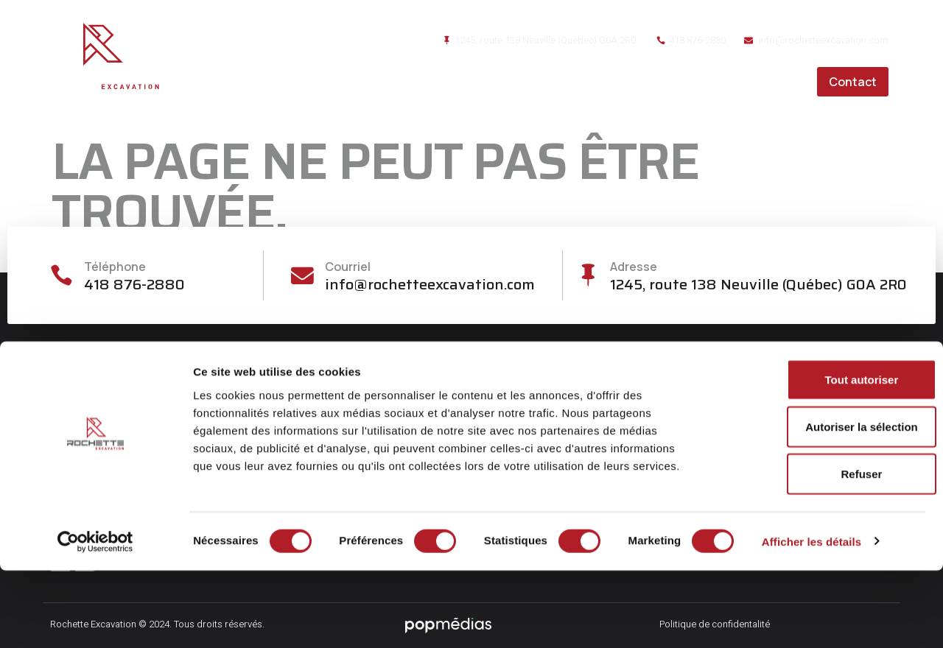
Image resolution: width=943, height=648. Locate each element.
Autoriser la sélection (820, 504)
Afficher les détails (811, 619)
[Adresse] (587, 276)
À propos (506, 82)
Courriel (349, 266)
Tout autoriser (820, 457)
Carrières (768, 82)
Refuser (820, 551)
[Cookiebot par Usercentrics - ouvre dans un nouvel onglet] (95, 619)
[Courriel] (302, 276)
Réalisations (675, 82)
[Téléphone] (63, 276)
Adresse (635, 266)
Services (585, 82)
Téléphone (118, 266)
